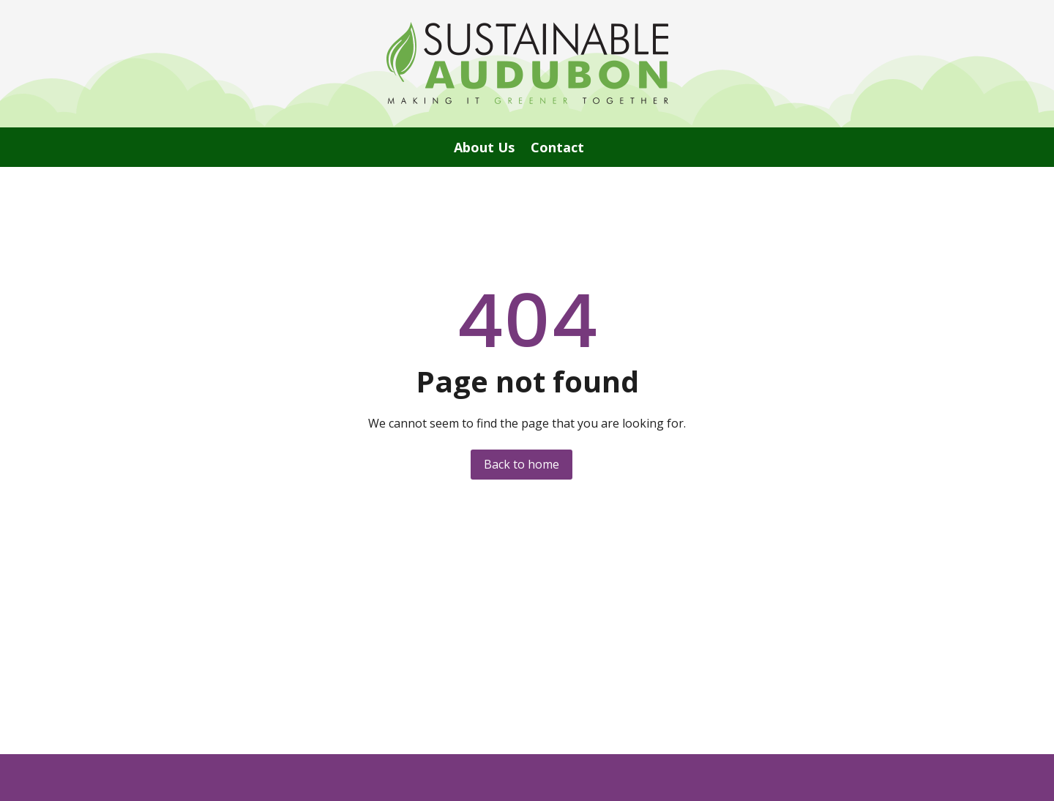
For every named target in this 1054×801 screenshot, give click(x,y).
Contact (557, 149)
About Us (484, 149)
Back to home (521, 464)
